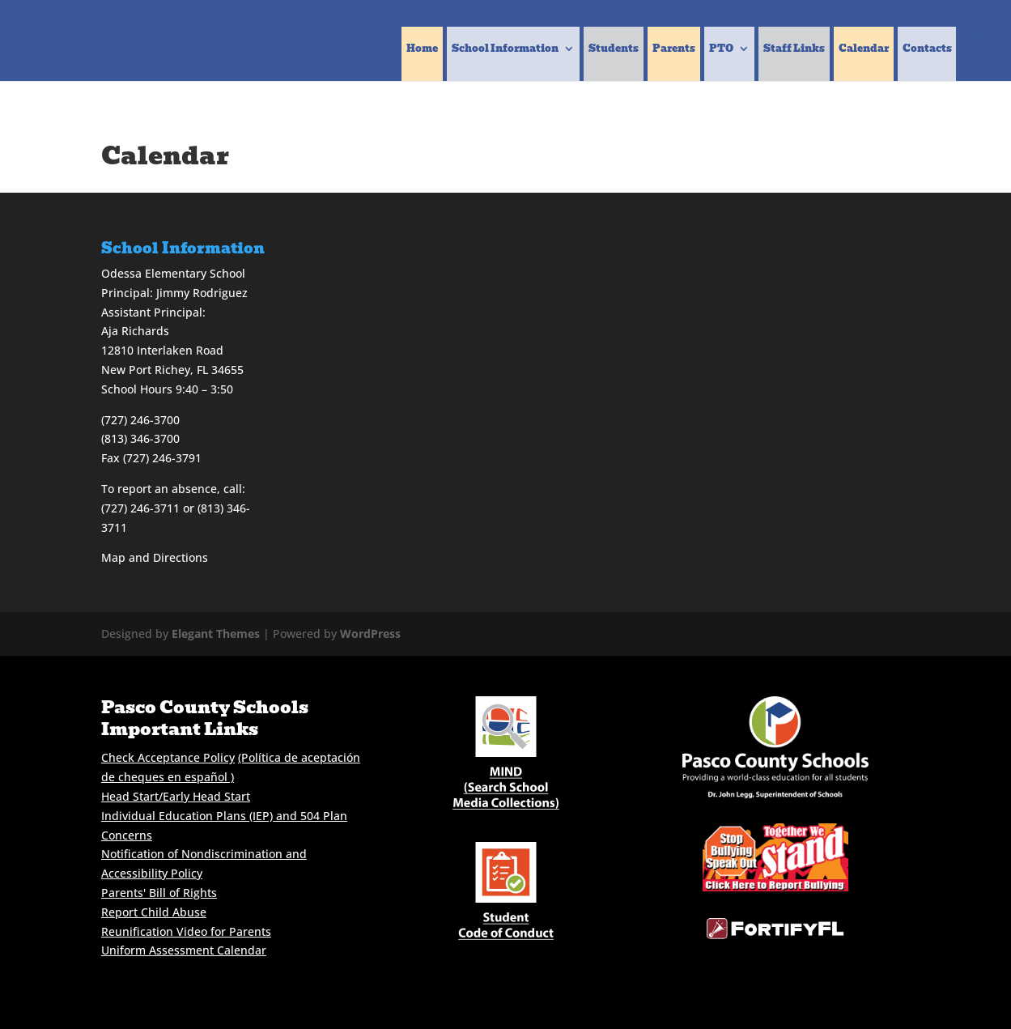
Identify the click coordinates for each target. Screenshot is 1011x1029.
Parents (673, 49)
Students (613, 49)
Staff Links (794, 49)
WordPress (370, 633)
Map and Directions (154, 557)
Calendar (864, 49)
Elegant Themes (216, 633)
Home (422, 49)
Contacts (927, 49)
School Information (505, 49)
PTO (721, 49)
